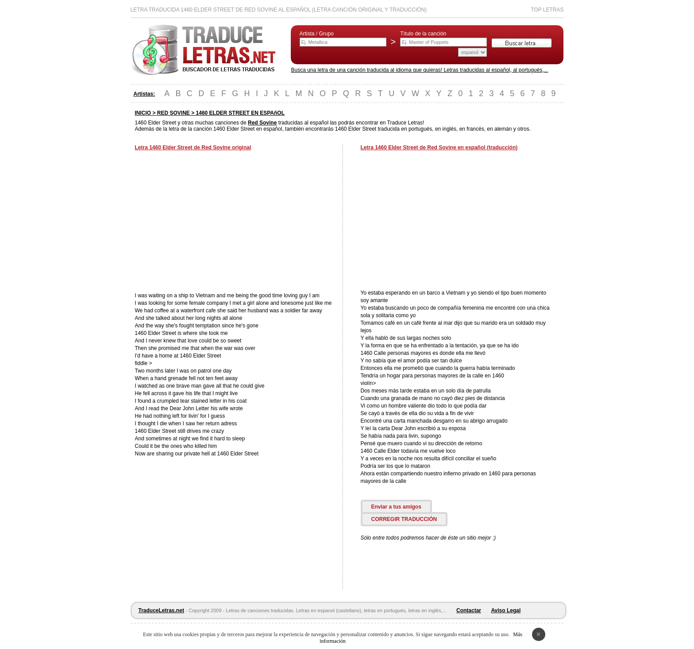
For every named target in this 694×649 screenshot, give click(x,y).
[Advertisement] (209, 222)
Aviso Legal (505, 610)
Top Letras (547, 10)
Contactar (468, 610)
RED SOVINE (173, 113)
